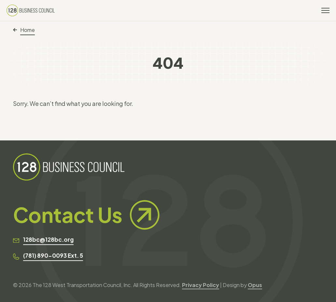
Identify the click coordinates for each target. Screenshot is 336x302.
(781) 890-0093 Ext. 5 (53, 255)
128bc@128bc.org (48, 239)
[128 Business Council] (31, 10)
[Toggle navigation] (325, 10)
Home (24, 29)
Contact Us (86, 215)
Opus (255, 284)
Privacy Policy (200, 284)
